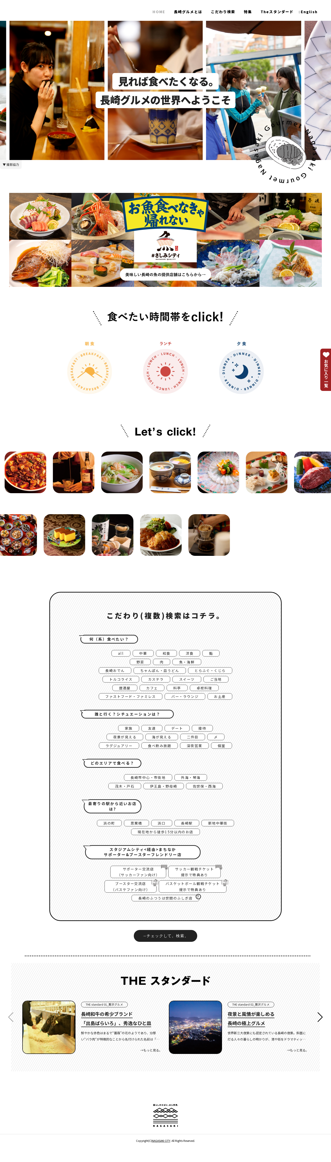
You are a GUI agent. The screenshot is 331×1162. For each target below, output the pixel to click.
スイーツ (189, 682)
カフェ (150, 691)
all (118, 653)
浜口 (161, 832)
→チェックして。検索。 (165, 950)
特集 (248, 11)
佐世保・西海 (208, 794)
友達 (151, 733)
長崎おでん (110, 672)
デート (177, 733)
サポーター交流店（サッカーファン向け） (136, 882)
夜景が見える (122, 743)
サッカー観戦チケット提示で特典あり (197, 882)
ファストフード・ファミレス (127, 701)
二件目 (195, 743)
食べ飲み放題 (159, 752)
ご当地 (220, 682)
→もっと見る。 (151, 1065)
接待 (205, 733)
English (309, 11)
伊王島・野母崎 (163, 794)
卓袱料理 (207, 691)
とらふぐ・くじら (214, 672)
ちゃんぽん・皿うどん (159, 672)
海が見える (161, 743)
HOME (159, 11)
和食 (166, 653)
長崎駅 (188, 832)
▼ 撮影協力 (11, 164)
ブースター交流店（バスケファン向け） (127, 899)
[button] (320, 1032)
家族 (126, 733)
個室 (226, 752)
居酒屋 (121, 691)
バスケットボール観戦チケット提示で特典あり (199, 899)
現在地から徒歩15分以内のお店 (165, 842)
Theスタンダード (277, 11)
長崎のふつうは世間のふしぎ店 (169, 912)
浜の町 (104, 832)
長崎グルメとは (188, 11)
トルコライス (117, 682)
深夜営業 (197, 752)
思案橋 (134, 832)
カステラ (155, 682)
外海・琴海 (193, 785)
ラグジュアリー (115, 752)
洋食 (191, 653)
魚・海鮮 (188, 663)
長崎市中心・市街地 (146, 785)
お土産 (225, 701)
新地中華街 (222, 832)
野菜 (138, 663)
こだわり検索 (223, 11)
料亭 (178, 691)
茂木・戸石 (121, 794)
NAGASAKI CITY (161, 1156)
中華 (141, 653)
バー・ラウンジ (187, 701)
